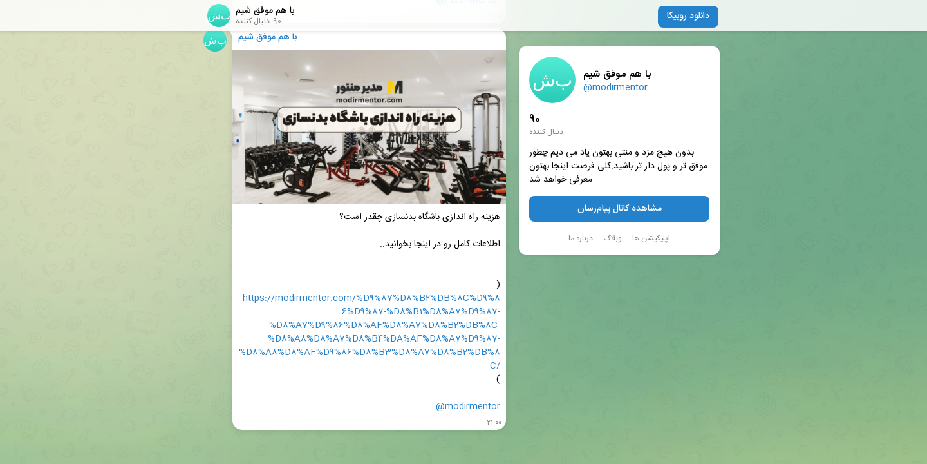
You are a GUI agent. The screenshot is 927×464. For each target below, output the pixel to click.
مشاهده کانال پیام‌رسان (619, 209)
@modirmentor (615, 87)
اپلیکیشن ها (651, 238)
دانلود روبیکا (688, 16)
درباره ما (580, 238)
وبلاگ (612, 238)
